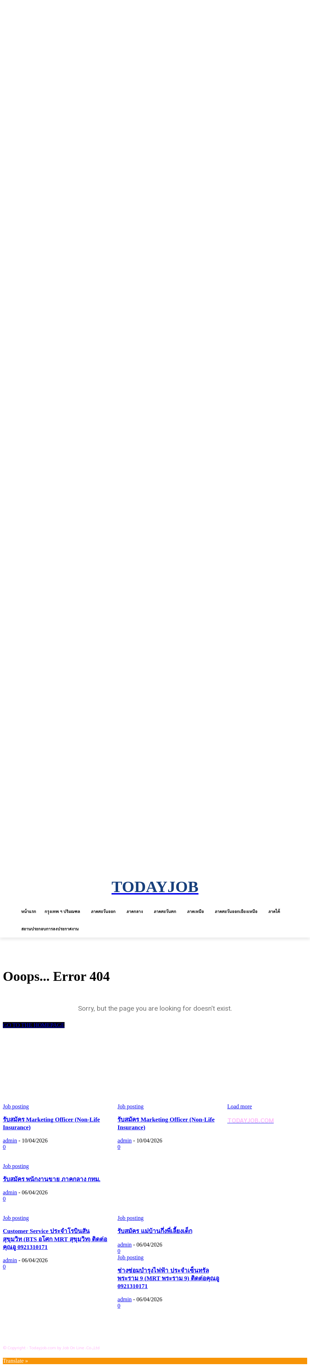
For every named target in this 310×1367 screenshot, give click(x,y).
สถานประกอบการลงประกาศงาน (54, 1336)
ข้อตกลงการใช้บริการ (41, 1324)
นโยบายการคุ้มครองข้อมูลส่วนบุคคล (59, 1313)
